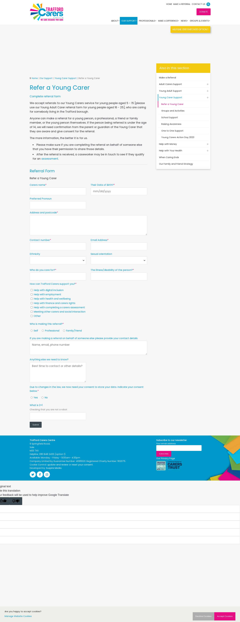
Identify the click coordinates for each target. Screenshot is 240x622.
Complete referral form (45, 96)
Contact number (40, 240)
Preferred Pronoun (41, 199)
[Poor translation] (15, 501)
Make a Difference (168, 20)
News (184, 20)
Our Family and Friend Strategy (176, 164)
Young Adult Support (170, 90)
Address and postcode (43, 212)
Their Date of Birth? (102, 185)
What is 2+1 (36, 405)
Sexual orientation (101, 254)
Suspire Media (53, 468)
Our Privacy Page (165, 458)
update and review (57, 464)
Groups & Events (200, 20)
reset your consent (82, 464)
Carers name (37, 185)
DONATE (203, 11)
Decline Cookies (203, 616)
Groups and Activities (172, 110)
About (115, 20)
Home (169, 4)
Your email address (166, 443)
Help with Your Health (170, 150)
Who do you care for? (42, 270)
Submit (35, 425)
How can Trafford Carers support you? (52, 284)
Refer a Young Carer (172, 104)
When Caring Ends (169, 157)
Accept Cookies (225, 616)
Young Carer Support (66, 78)
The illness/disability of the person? (112, 270)
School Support (169, 117)
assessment (49, 159)
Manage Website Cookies (18, 616)
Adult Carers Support (170, 84)
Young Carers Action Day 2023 (177, 137)
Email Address (99, 240)
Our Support (129, 20)
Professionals (148, 20)
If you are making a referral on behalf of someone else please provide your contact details (84, 338)
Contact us (198, 4)
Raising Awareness (171, 124)
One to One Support (172, 130)
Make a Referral (181, 4)
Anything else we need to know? (49, 359)
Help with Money (168, 144)
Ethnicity (35, 254)
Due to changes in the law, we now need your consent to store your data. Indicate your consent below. (87, 389)
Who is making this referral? (46, 324)
